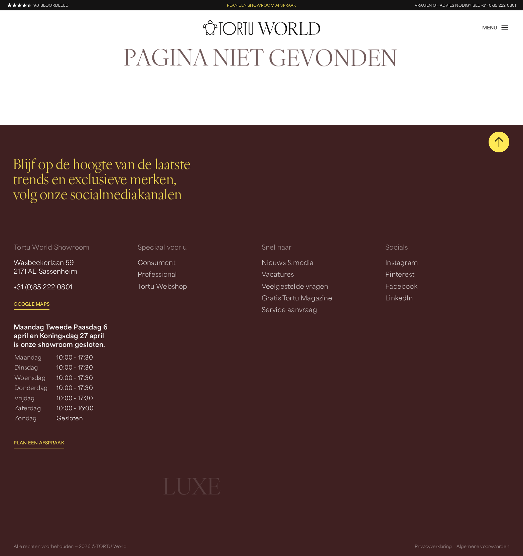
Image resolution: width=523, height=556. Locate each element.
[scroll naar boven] (499, 142)
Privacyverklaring (433, 546)
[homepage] (261, 27)
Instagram (401, 262)
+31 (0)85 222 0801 (43, 287)
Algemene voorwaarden (482, 546)
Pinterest (399, 274)
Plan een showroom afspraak (261, 5)
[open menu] (495, 27)
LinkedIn (399, 298)
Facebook (401, 286)
